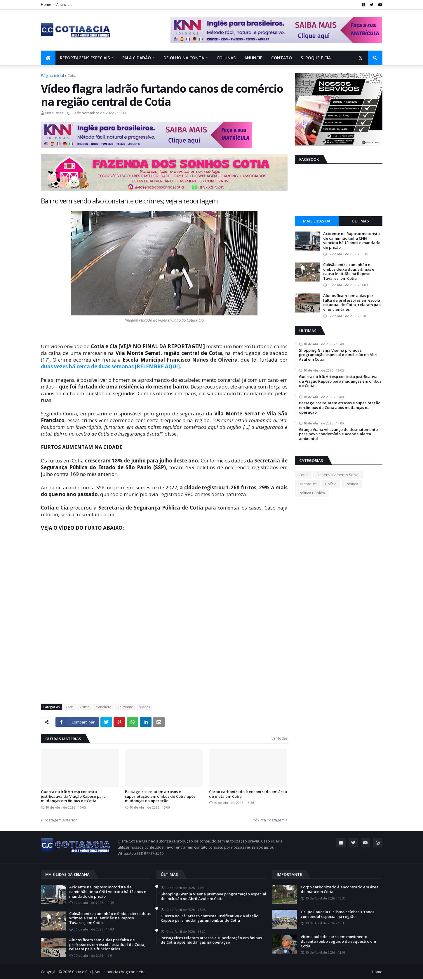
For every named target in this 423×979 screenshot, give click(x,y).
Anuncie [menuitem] (253, 58)
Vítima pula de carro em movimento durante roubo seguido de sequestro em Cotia (338, 941)
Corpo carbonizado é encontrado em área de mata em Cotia (248, 794)
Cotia (71, 75)
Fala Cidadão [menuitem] (136, 58)
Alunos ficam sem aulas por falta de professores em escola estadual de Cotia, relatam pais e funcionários (352, 302)
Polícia (331, 483)
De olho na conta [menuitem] (183, 58)
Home (46, 4)
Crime (84, 707)
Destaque (307, 483)
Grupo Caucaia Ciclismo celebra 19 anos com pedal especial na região (337, 914)
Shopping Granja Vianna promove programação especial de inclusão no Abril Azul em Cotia (339, 355)
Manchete (103, 707)
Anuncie (62, 4)
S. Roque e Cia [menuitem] (316, 58)
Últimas (360, 221)
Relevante (125, 707)
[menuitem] (48, 58)
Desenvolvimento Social (338, 474)
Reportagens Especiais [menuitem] (85, 58)
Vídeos (144, 707)
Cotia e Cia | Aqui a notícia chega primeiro (109, 971)
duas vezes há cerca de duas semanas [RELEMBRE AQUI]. (111, 366)
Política (352, 483)
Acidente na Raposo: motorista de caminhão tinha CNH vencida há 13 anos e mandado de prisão (351, 241)
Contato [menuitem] (281, 58)
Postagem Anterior (60, 820)
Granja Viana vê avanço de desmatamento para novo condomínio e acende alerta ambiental (338, 434)
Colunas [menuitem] (226, 58)
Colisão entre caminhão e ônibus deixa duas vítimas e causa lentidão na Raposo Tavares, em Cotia (348, 272)
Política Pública (312, 492)
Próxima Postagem (268, 820)
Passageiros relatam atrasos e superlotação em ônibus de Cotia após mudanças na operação (160, 796)
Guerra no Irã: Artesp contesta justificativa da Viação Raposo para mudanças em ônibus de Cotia (73, 796)
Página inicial (52, 75)
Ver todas (279, 738)
